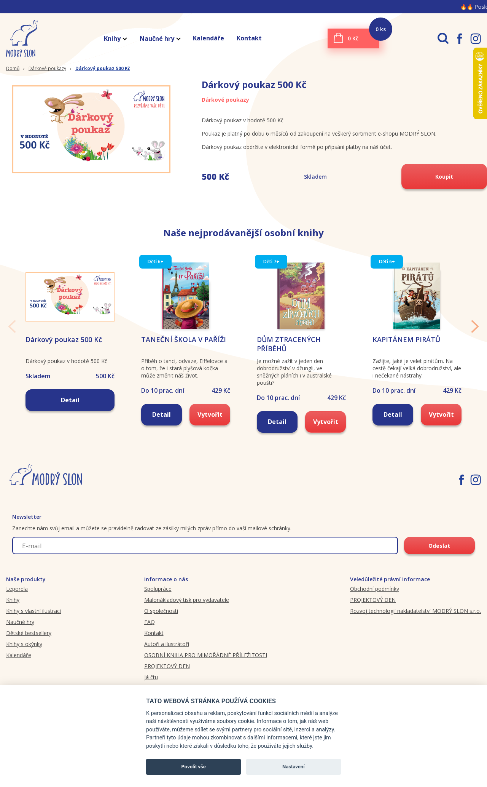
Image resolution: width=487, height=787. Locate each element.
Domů (12, 68)
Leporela (17, 588)
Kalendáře (208, 38)
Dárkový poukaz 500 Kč (102, 68)
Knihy (115, 38)
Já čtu (151, 677)
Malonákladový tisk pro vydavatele (186, 599)
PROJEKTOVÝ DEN (167, 666)
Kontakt (249, 38)
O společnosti (161, 610)
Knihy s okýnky (24, 644)
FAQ (149, 621)
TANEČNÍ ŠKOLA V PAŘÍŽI (183, 339)
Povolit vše (193, 766)
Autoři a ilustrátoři (166, 644)
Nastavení (293, 766)
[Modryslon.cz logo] (19, 38)
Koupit (444, 176)
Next (475, 326)
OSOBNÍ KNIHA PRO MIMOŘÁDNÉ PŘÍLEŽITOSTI (205, 655)
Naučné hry (160, 38)
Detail (70, 400)
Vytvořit (210, 414)
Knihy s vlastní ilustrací (33, 610)
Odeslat (439, 545)
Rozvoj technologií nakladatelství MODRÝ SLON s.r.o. (415, 610)
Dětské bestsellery (28, 633)
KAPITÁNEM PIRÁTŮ (406, 339)
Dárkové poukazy (47, 68)
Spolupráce (158, 588)
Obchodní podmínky (374, 588)
